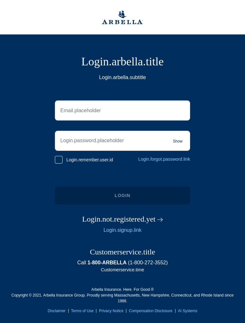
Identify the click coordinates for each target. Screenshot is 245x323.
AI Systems (187, 311)
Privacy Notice (111, 311)
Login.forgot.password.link (164, 159)
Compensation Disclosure (151, 311)
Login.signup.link (122, 230)
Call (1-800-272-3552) (122, 262)
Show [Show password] (177, 141)
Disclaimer (57, 311)
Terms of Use (82, 311)
